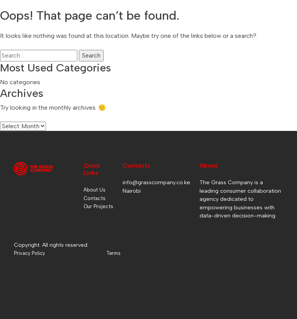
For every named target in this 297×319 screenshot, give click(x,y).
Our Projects (98, 206)
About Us (95, 190)
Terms (113, 253)
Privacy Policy (29, 253)
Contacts (95, 198)
